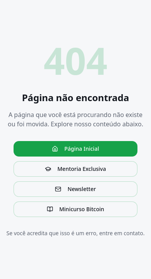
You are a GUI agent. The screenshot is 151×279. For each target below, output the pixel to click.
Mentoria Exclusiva (75, 168)
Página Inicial (75, 148)
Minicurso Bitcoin (75, 209)
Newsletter (75, 189)
